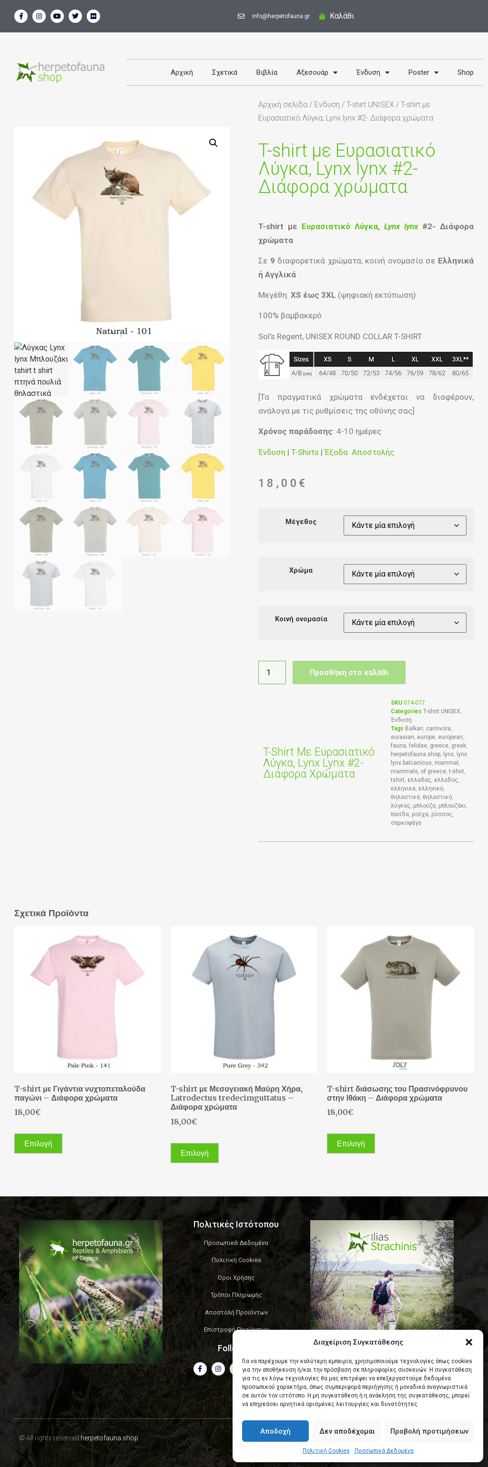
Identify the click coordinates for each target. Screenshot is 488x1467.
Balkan (414, 728)
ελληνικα (403, 788)
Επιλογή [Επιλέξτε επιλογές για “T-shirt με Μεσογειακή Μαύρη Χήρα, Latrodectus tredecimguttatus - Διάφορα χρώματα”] (195, 1153)
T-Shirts (305, 452)
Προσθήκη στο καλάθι (349, 672)
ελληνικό (430, 788)
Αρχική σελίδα (282, 104)
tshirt (398, 780)
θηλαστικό (437, 797)
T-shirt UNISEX (370, 104)
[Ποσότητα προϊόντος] (272, 672)
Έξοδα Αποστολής (359, 452)
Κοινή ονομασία (301, 619)
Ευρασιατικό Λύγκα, (360, 226)
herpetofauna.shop (415, 754)
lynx (448, 754)
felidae (418, 745)
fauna (398, 745)
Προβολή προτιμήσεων (429, 1431)
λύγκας (400, 805)
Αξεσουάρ (316, 72)
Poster (423, 72)
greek (458, 745)
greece (439, 745)
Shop (466, 72)
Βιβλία (266, 72)
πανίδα (400, 814)
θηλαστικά (405, 797)
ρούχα (420, 814)
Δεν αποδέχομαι (347, 1431)
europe (426, 737)
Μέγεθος (300, 522)
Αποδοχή (275, 1431)
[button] (469, 1342)
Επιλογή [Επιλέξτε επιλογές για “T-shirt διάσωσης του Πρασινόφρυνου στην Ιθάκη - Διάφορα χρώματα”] (351, 1143)
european (450, 737)
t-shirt (456, 771)
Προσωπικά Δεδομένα (384, 1450)
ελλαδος (446, 780)
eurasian (402, 737)
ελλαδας (419, 780)
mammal (446, 762)
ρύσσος (441, 814)
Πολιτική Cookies (326, 1450)
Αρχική (182, 72)
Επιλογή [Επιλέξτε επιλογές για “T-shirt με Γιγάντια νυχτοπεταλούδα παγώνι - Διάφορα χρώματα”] (38, 1143)
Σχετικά (224, 72)
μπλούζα (424, 805)
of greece (433, 771)
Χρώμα (301, 570)
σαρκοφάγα (406, 822)
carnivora (438, 728)
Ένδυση (372, 72)
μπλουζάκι (452, 805)
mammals (404, 771)
